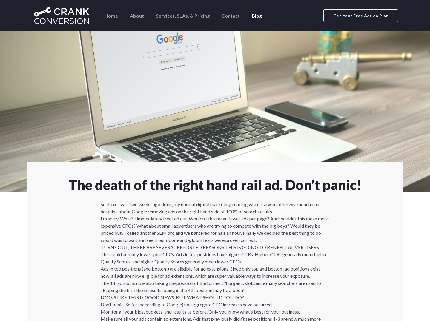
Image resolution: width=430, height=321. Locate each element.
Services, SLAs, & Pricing (183, 15)
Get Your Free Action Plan (361, 15)
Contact (231, 15)
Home (111, 15)
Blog (257, 15)
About (137, 15)
